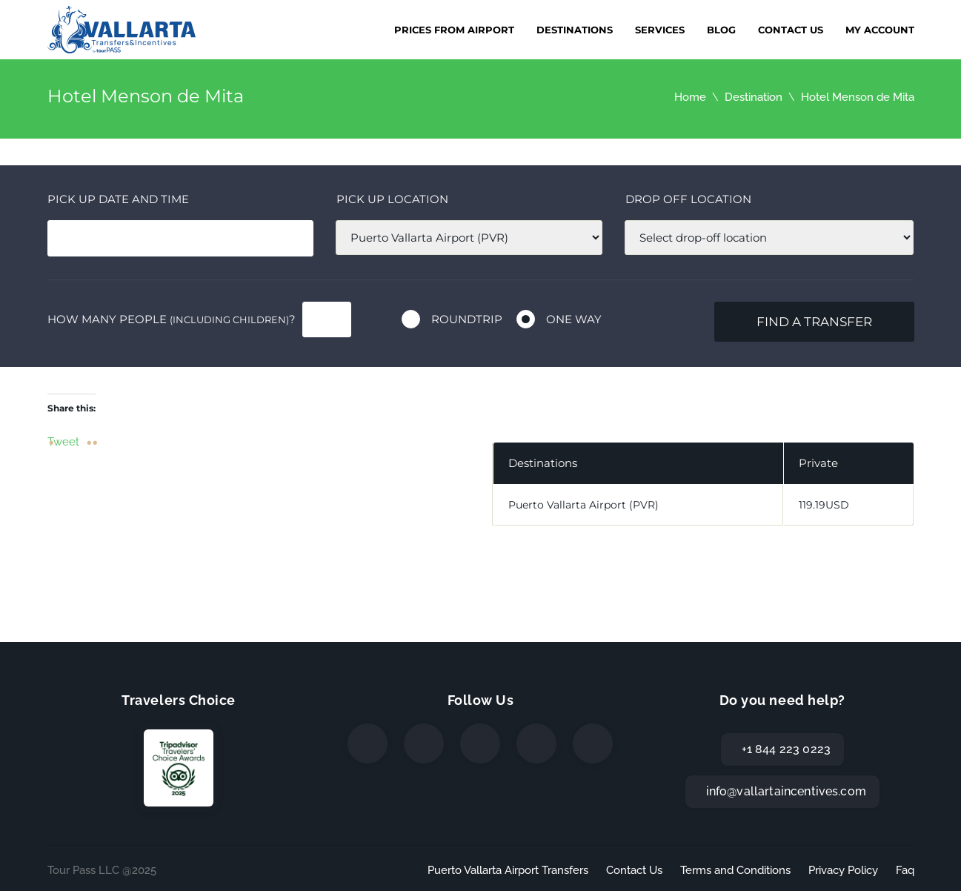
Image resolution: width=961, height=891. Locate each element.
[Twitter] (424, 743)
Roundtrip (466, 319)
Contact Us (790, 30)
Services (660, 30)
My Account (879, 30)
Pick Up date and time (118, 199)
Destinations (574, 30)
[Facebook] (368, 743)
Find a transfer (814, 321)
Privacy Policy (843, 870)
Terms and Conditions (735, 870)
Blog (721, 30)
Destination (753, 97)
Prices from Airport (454, 30)
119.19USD (824, 504)
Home (690, 97)
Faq (905, 870)
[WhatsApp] (536, 743)
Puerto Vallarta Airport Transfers (508, 870)
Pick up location (392, 199)
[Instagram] (480, 743)
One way (574, 319)
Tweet (63, 441)
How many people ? (171, 319)
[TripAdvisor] (593, 743)
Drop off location (688, 199)
